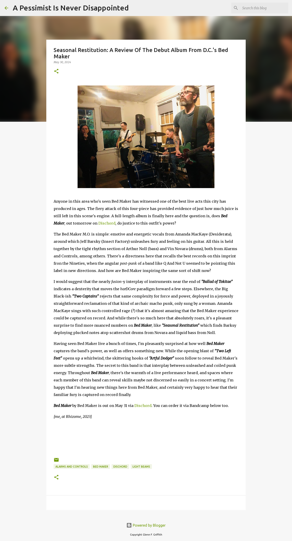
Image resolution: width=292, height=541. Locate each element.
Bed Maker (100, 466)
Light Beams (141, 466)
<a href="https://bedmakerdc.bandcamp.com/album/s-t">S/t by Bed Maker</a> (146, 437)
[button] (56, 71)
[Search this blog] (264, 8)
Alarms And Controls (71, 466)
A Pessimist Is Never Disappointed (71, 8)
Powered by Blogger (146, 525)
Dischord (106, 223)
